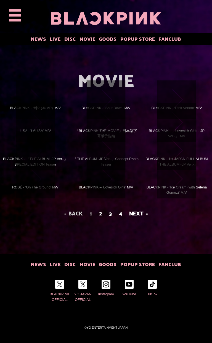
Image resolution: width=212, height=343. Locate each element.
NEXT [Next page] (136, 213)
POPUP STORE (137, 38)
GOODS (107, 38)
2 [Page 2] (100, 213)
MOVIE (87, 38)
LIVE (55, 38)
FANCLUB (169, 38)
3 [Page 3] (110, 213)
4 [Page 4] (120, 213)
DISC (70, 38)
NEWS (38, 38)
